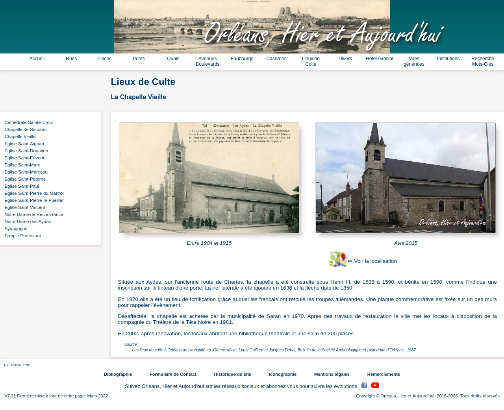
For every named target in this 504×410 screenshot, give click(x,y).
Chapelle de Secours (24, 129)
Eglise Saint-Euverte (24, 157)
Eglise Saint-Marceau (25, 172)
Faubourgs (242, 58)
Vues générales (414, 61)
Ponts (139, 58)
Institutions (448, 58)
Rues (71, 58)
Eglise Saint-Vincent (23, 207)
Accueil (37, 58)
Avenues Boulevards (207, 61)
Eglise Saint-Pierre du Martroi (33, 193)
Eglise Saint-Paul (20, 186)
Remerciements (383, 374)
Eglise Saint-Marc (21, 165)
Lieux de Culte (311, 61)
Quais (173, 58)
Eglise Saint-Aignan (23, 143)
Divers (345, 58)
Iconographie (282, 374)
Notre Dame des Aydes (26, 221)
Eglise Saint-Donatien (25, 150)
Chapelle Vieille (19, 136)
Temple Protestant (21, 235)
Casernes (276, 58)
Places (104, 58)
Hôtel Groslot (379, 58)
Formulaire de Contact (173, 374)
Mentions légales (332, 374)
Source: (131, 344)
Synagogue (15, 228)
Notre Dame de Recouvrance (32, 214)
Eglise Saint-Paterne (24, 179)
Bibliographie (118, 374)
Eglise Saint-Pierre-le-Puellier (33, 200)
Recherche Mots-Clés (482, 61)
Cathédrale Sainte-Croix (27, 122)
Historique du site (232, 374)
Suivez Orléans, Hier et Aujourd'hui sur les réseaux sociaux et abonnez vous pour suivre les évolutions (242, 386)
